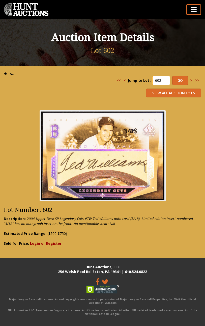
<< (119, 80)
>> (197, 80)
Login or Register (46, 243)
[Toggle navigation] (193, 9)
